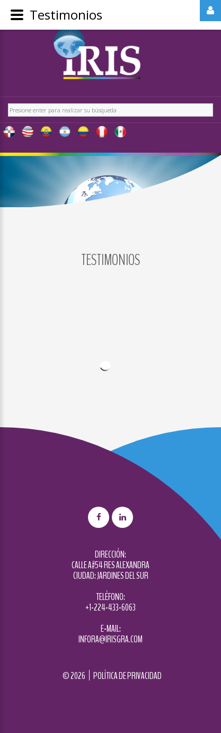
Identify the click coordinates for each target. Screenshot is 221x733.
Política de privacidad (127, 675)
